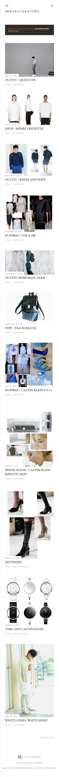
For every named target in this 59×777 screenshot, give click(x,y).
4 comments (18, 133)
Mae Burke (38, 763)
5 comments (18, 240)
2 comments (18, 184)
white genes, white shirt (26, 720)
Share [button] (7, 84)
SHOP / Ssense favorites (24, 128)
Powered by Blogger (29, 757)
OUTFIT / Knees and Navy (25, 179)
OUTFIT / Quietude (20, 80)
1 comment (18, 84)
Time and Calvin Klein (24, 629)
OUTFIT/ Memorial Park (25, 278)
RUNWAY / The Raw (20, 235)
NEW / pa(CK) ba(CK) (20, 328)
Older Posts (47, 737)
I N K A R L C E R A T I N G (22, 11)
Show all (13, 31)
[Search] (52, 5)
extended (13, 562)
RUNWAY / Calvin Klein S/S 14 (28, 390)
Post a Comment (20, 566)
